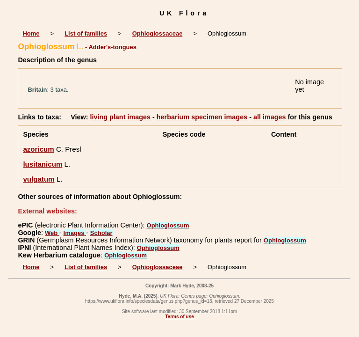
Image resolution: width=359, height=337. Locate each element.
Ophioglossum (168, 225)
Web (52, 232)
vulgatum (38, 179)
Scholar (101, 232)
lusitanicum (42, 164)
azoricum (38, 149)
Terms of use (179, 316)
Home (30, 33)
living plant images (120, 117)
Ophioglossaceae (157, 33)
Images (75, 232)
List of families (86, 33)
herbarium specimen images (202, 117)
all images (269, 117)
